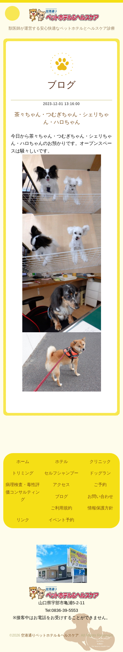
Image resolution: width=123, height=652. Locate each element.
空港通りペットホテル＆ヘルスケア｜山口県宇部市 (61, 14)
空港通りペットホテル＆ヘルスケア (61, 592)
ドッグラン (100, 473)
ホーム (22, 461)
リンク (22, 519)
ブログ (61, 496)
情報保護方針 (100, 507)
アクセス (61, 484)
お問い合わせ (100, 496)
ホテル (61, 461)
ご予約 (100, 484)
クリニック (100, 461)
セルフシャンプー (61, 473)
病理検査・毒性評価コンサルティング (23, 492)
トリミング (22, 473)
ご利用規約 (61, 507)
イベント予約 (61, 519)
